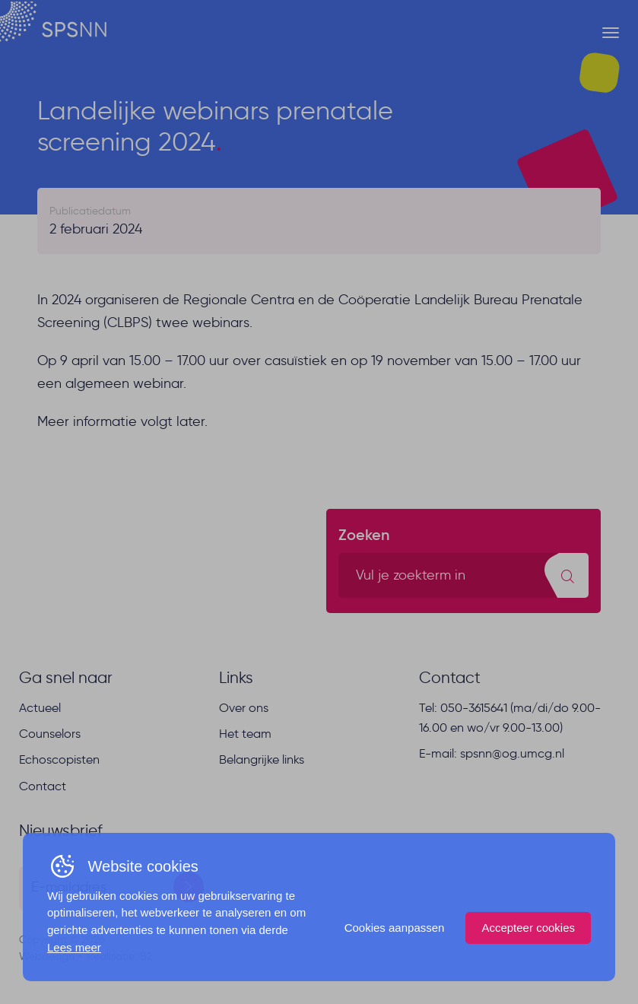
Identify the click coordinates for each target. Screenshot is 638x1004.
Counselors (50, 733)
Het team (245, 733)
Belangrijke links (261, 759)
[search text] (463, 575)
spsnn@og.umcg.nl (512, 753)
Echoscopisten (59, 759)
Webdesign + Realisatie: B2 (85, 956)
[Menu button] (610, 32)
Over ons (243, 708)
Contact (42, 786)
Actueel (40, 708)
